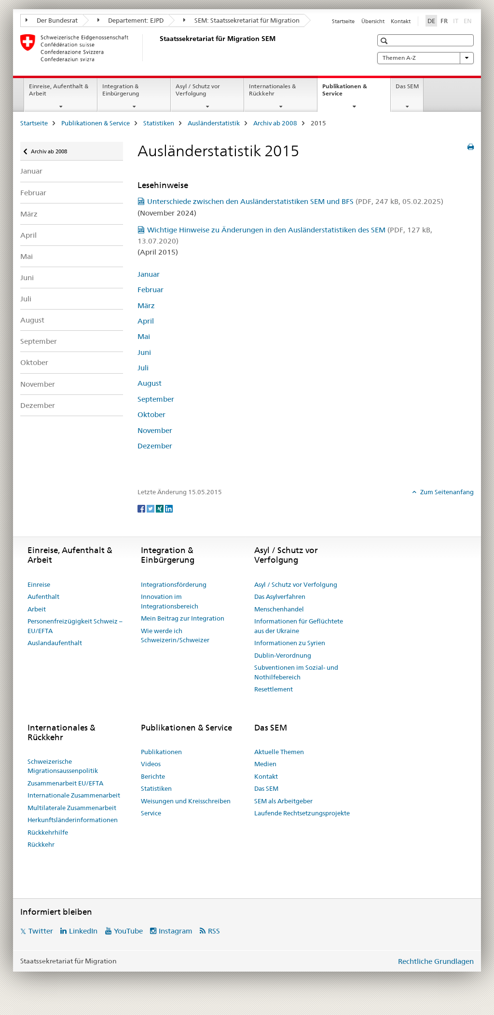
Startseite (343, 21)
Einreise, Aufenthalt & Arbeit (58, 89)
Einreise (38, 584)
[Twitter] (151, 508)
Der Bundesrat (52, 20)
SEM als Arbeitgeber (283, 801)
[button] (385, 41)
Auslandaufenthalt (54, 643)
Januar (31, 171)
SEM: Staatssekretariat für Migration (241, 20)
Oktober (34, 362)
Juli (25, 298)
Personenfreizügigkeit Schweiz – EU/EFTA (75, 626)
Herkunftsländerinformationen (72, 820)
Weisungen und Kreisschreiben (186, 801)
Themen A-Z (425, 58)
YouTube (128, 930)
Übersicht (372, 21)
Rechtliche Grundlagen (436, 961)
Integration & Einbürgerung (120, 89)
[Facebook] (142, 508)
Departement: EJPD (130, 20)
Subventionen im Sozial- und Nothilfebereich (296, 672)
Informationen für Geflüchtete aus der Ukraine (298, 626)
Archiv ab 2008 (275, 123)
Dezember (37, 405)
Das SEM (407, 86)
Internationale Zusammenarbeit (73, 795)
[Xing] (160, 508)
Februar (33, 192)
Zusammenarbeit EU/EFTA (65, 783)
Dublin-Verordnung (282, 655)
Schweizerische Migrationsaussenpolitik (62, 766)
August (32, 320)
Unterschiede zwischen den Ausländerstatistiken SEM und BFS (295, 201)
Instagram (175, 930)
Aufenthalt (43, 596)
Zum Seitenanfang (446, 492)
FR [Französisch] (444, 21)
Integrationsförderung (173, 584)
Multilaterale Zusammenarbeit (71, 808)
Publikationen (161, 752)
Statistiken (158, 123)
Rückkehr (41, 844)
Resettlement (273, 689)
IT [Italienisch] (456, 20)
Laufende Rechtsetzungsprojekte (302, 813)
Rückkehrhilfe (47, 832)
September (38, 341)
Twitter (40, 930)
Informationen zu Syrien (289, 643)
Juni (27, 277)
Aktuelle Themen (279, 752)
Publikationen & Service (344, 93)
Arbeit (36, 609)
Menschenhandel (279, 609)
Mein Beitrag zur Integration (182, 618)
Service (151, 813)
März (29, 213)
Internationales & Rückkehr (272, 89)
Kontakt (401, 21)
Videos (151, 764)
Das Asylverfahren (279, 596)
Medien (265, 764)
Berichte (153, 776)
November (37, 384)
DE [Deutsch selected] (431, 21)
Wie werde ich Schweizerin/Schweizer (175, 635)
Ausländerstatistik (214, 123)
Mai (26, 256)
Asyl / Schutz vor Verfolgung (198, 89)
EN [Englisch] (469, 20)
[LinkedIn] (169, 508)
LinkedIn (83, 930)
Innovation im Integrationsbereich (169, 601)
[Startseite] (157, 47)
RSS (214, 930)
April (28, 235)
